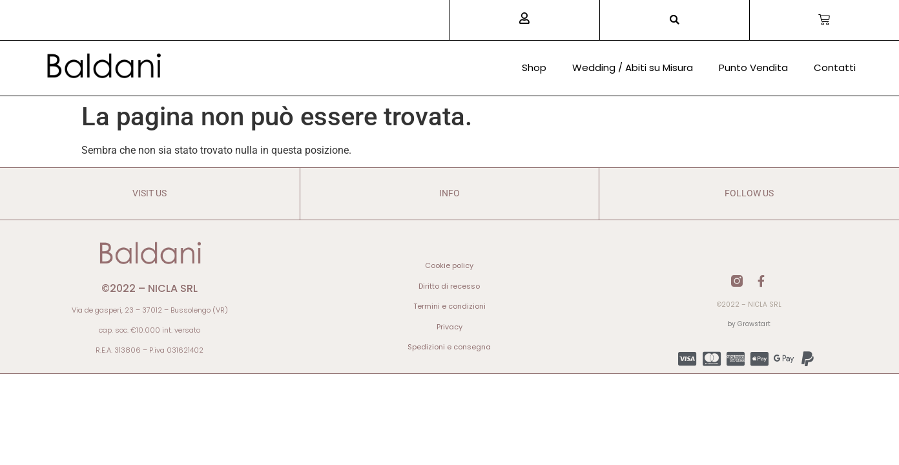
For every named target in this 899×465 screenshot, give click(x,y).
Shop (534, 67)
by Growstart (748, 324)
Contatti (835, 67)
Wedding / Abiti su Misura (632, 67)
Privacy (449, 327)
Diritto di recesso (449, 286)
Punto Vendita (753, 67)
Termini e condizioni (449, 306)
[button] (674, 20)
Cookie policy (449, 265)
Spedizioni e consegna (449, 347)
